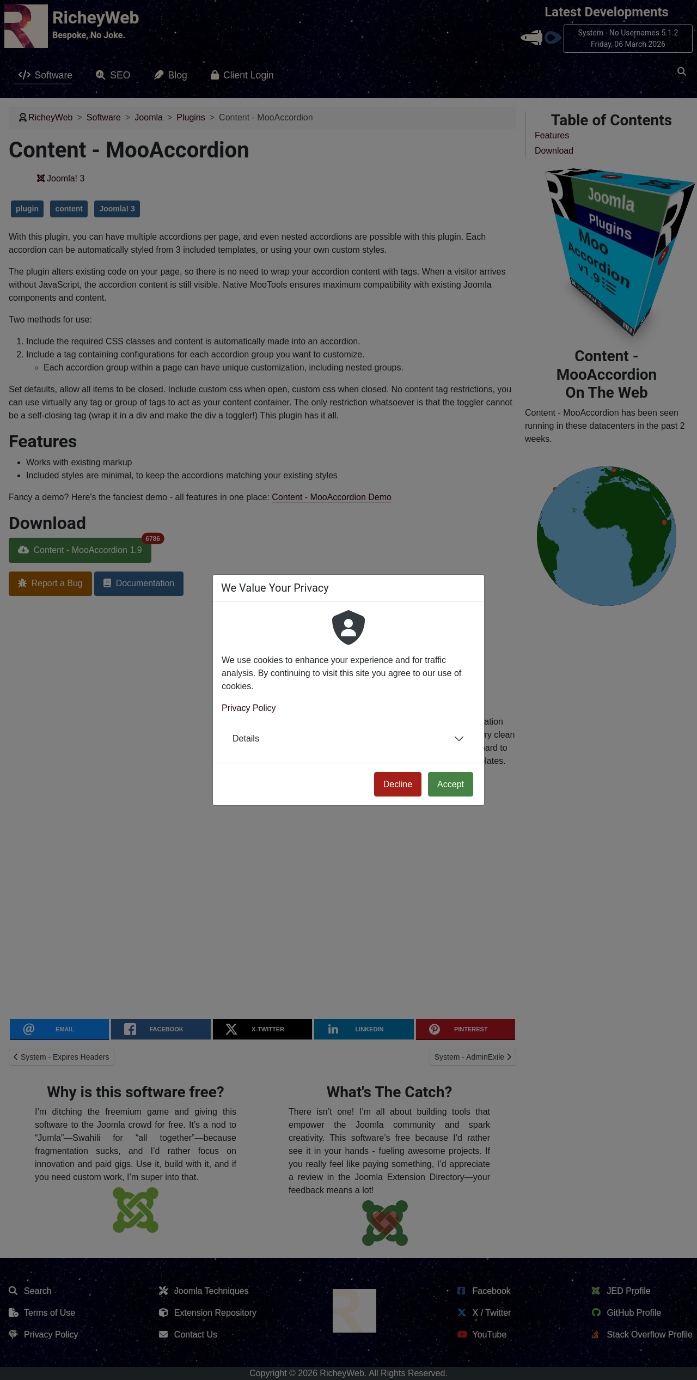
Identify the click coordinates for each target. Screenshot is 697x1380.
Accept (450, 784)
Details (246, 738)
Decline (397, 784)
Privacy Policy (249, 708)
